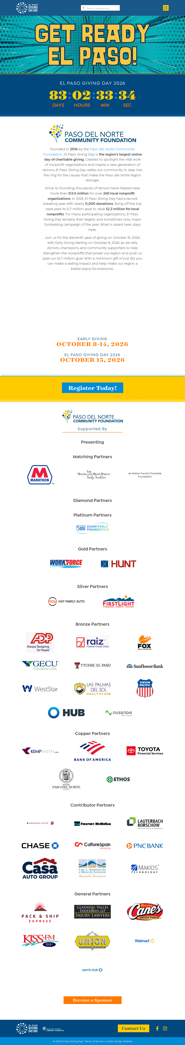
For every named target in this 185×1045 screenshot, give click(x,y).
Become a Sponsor (92, 1000)
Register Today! (92, 387)
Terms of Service (94, 1041)
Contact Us (133, 1028)
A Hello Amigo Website (119, 1041)
